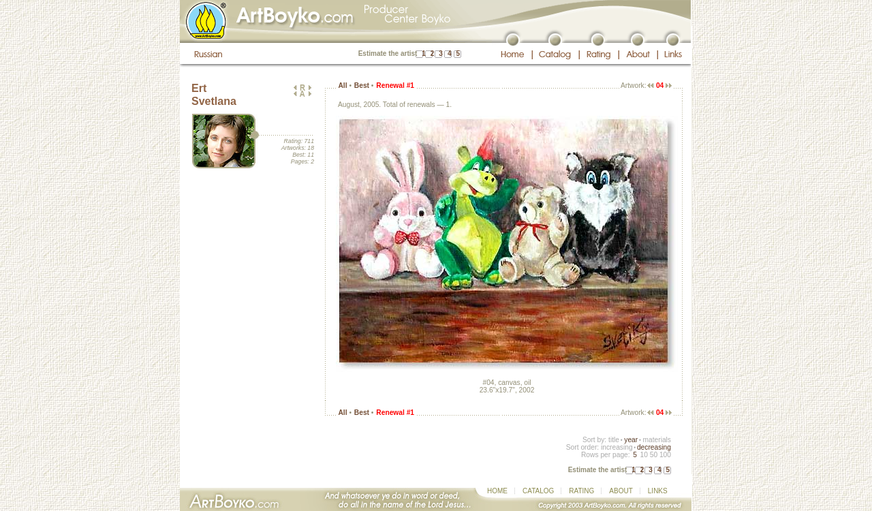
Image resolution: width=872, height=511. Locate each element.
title (613, 440)
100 (665, 455)
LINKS (658, 491)
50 (653, 455)
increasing (617, 447)
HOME (497, 491)
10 (643, 455)
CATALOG (538, 491)
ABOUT (620, 491)
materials (656, 440)
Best (361, 85)
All (342, 85)
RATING (581, 491)
